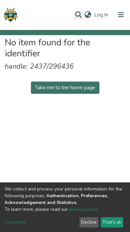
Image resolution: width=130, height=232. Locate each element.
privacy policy (83, 209)
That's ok (111, 222)
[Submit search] (78, 15)
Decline (89, 222)
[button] (87, 15)
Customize (15, 222)
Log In (101, 14)
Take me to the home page (65, 87)
